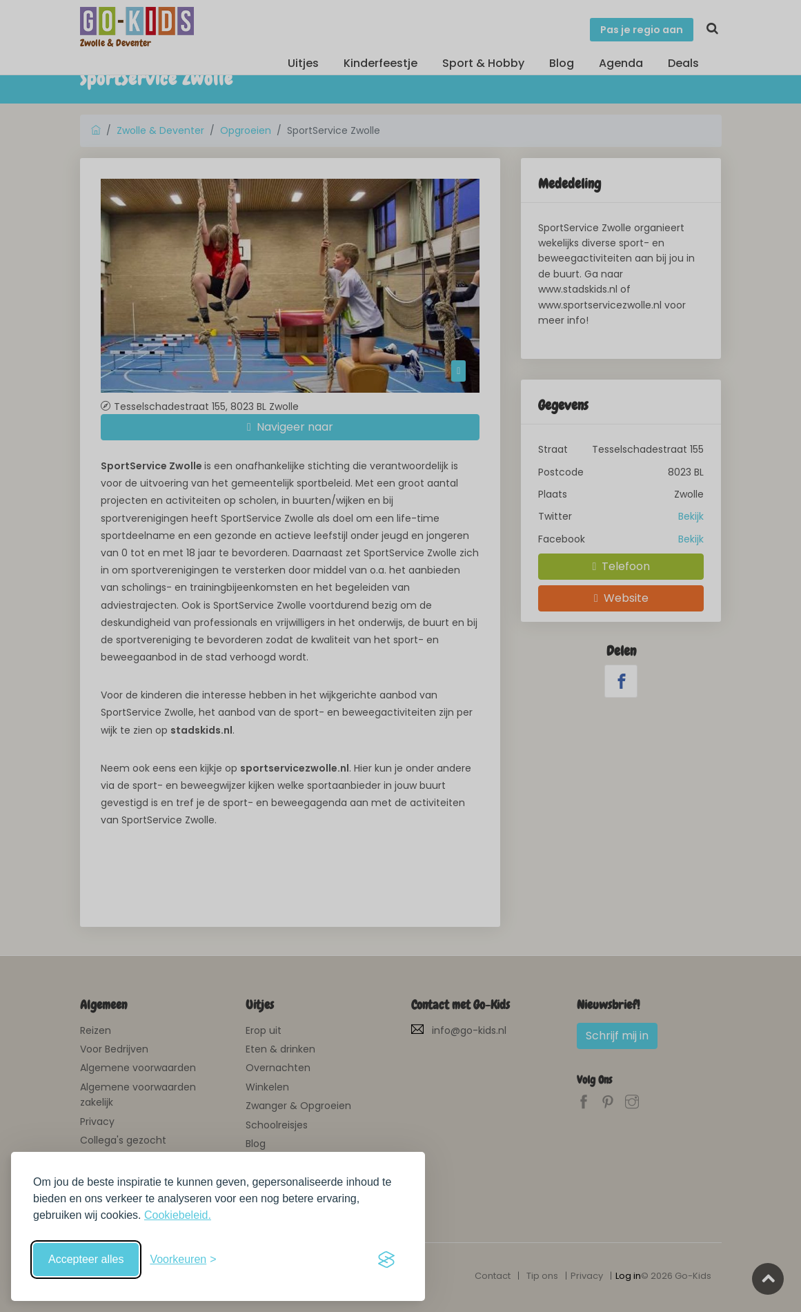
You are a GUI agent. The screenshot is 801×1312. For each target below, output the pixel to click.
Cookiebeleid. (177, 1215)
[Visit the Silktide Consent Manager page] (386, 1259)
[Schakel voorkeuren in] (183, 1259)
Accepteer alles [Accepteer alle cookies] (85, 1259)
